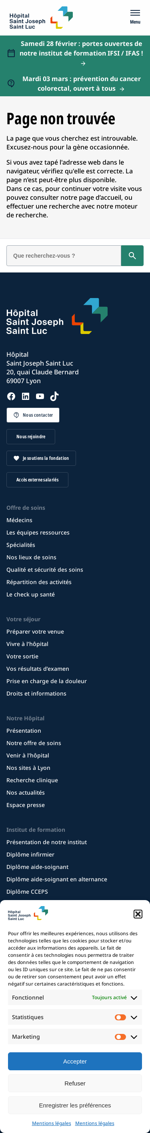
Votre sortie (22, 656)
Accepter (75, 1061)
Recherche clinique (32, 780)
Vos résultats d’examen (37, 668)
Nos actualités (25, 792)
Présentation (23, 730)
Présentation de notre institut (46, 842)
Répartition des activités (39, 582)
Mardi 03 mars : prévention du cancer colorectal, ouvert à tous (81, 83)
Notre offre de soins (33, 743)
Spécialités (20, 545)
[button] (138, 914)
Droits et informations (36, 693)
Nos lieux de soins (31, 557)
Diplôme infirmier (30, 854)
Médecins (19, 520)
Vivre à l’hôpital (27, 644)
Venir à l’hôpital (27, 755)
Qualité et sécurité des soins (44, 569)
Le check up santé (30, 594)
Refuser (75, 1083)
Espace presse (25, 805)
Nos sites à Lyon (28, 767)
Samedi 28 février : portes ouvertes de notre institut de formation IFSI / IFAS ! (81, 48)
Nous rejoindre (30, 436)
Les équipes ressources (38, 532)
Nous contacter (38, 414)
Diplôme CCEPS (27, 891)
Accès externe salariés (37, 479)
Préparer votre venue (35, 631)
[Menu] (135, 17)
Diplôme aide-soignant (37, 867)
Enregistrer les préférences (75, 1105)
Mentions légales (51, 1123)
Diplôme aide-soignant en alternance (56, 879)
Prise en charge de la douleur (46, 681)
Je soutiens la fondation (46, 458)
